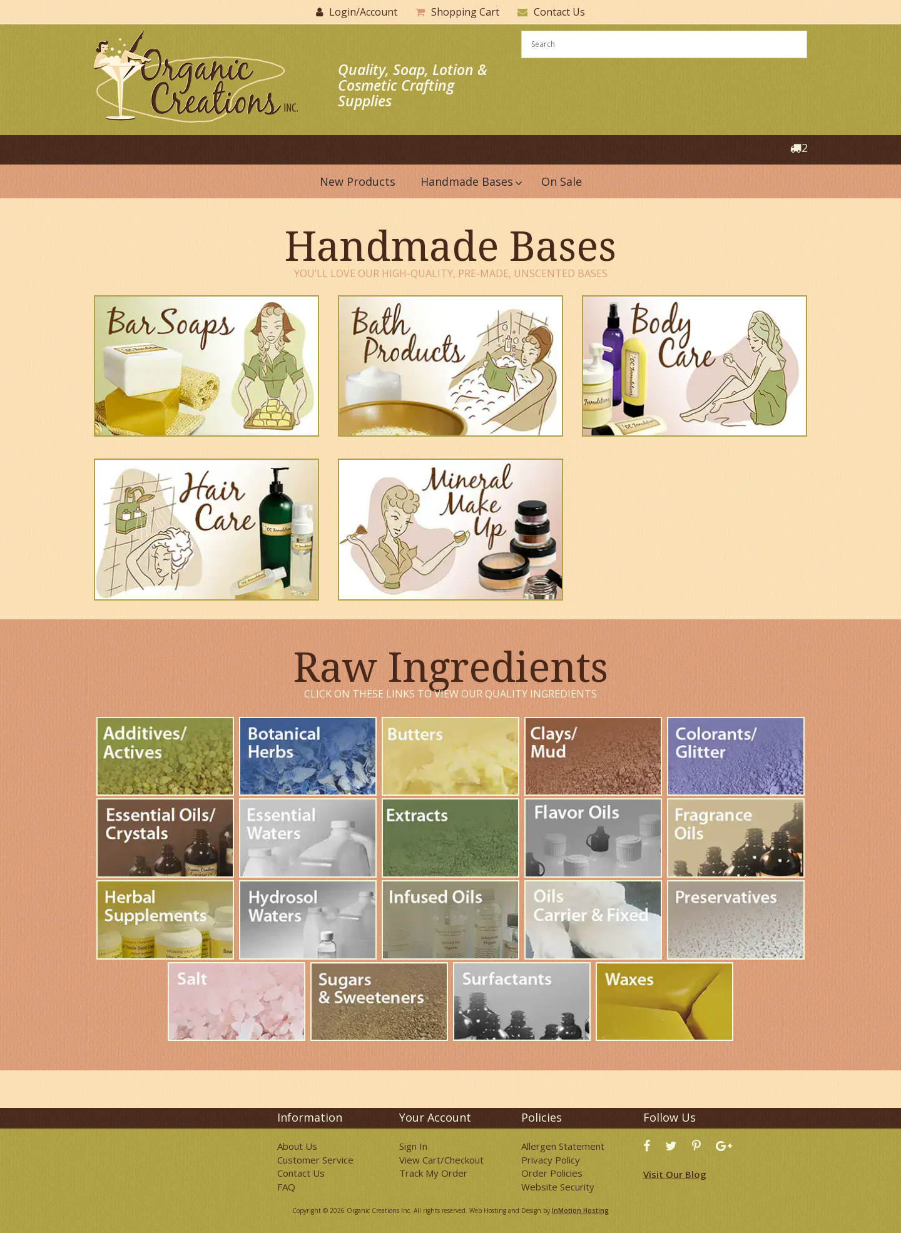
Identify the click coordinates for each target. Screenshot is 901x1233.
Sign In (413, 1146)
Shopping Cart (465, 12)
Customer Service (315, 1160)
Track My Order (433, 1173)
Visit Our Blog (674, 1174)
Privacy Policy (550, 1160)
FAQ (286, 1186)
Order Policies (552, 1173)
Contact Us (559, 12)
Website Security (557, 1186)
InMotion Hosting (580, 1210)
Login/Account (363, 12)
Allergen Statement (562, 1146)
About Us (297, 1146)
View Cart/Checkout (441, 1160)
